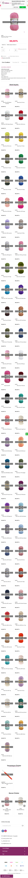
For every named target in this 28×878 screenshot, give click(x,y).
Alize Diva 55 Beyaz (21, 363)
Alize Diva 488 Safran (20, 734)
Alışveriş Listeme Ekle (22, 49)
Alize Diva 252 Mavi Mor (21, 298)
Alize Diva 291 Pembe (7, 363)
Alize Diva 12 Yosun (7, 167)
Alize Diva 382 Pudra (21, 668)
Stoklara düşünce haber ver (11, 44)
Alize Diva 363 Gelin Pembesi (21, 603)
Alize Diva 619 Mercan (7, 429)
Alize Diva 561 (7, 385)
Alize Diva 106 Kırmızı (21, 124)
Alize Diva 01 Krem (21, 102)
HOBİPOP (3, 782)
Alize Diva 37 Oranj (21, 647)
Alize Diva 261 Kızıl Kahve (21, 320)
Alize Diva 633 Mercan (20, 451)
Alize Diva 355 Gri (7, 581)
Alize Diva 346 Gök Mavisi (21, 516)
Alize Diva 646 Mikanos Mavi (7, 472)
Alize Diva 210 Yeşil (7, 276)
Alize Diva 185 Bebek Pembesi (7, 103)
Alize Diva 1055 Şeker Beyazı (7, 124)
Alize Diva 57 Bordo (21, 385)
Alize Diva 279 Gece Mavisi (20, 342)
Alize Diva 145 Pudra (7, 211)
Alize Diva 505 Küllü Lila (7, 755)
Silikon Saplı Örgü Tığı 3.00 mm (7, 784)
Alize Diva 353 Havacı (7, 559)
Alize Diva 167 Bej (20, 233)
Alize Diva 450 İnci (7, 712)
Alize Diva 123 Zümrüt (20, 167)
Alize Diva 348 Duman (7, 538)
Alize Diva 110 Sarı (20, 146)
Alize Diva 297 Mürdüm (21, 494)
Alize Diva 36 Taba (21, 581)
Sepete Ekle (7, 876)
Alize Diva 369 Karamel (7, 647)
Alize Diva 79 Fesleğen (20, 472)
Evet (23, 7)
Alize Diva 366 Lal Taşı (7, 625)
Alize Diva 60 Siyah (7, 407)
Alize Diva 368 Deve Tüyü (21, 625)
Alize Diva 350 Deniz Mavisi (20, 538)
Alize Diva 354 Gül (21, 559)
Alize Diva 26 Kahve (7, 320)
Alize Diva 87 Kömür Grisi (7, 494)
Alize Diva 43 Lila (20, 690)
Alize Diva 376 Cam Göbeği (7, 668)
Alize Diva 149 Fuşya (21, 211)
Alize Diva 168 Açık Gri (7, 254)
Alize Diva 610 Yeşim (21, 407)
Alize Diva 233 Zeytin (21, 276)
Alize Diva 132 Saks (21, 189)
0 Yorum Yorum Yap (4, 37)
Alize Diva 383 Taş (7, 690)
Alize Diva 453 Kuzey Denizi (20, 712)
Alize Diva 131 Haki (7, 189)
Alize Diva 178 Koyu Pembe (20, 254)
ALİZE (2, 101)
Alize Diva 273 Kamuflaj (7, 342)
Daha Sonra (16, 7)
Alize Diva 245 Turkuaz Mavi (7, 298)
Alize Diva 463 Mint (7, 734)
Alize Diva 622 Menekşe (7, 451)
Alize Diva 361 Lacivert (7, 603)
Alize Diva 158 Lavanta (7, 233)
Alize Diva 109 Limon (7, 146)
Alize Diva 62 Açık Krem (21, 429)
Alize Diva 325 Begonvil (7, 516)
